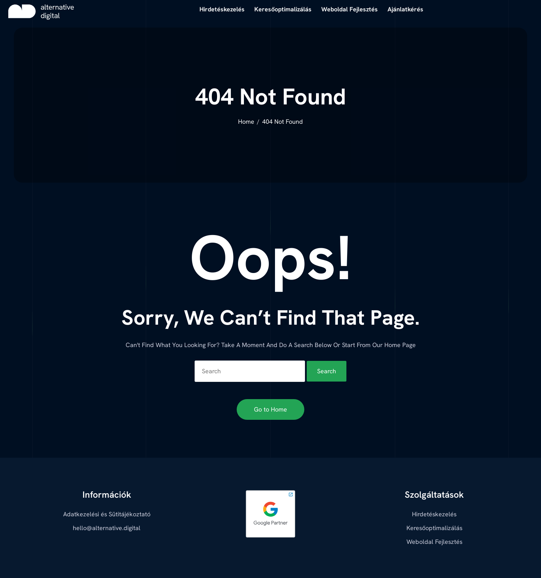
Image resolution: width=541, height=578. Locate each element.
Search (326, 371)
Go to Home (270, 409)
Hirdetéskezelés (434, 514)
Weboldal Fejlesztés (434, 542)
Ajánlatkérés (405, 9)
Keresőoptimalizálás (434, 528)
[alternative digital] (41, 12)
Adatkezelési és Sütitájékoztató (106, 514)
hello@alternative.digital (106, 528)
